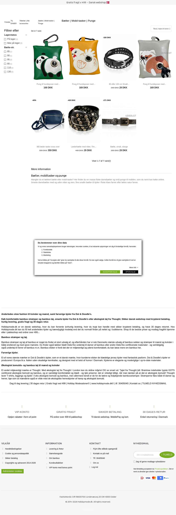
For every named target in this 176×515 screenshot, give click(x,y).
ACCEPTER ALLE (110, 272)
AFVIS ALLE (130, 272)
